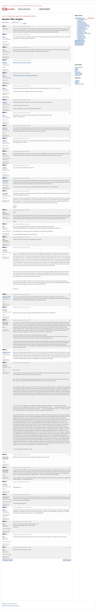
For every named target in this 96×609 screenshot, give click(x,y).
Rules (76, 70)
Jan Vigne (4, 249)
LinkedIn (77, 82)
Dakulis (4, 88)
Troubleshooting (78, 73)
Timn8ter (4, 102)
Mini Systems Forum (82, 32)
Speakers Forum (81, 36)
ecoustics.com (9, 603)
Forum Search (45, 9)
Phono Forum (80, 34)
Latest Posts (5, 5)
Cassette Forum (81, 21)
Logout (76, 68)
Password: (18, 23)
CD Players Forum (81, 22)
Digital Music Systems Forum (84, 33)
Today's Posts (91, 18)
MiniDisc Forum (81, 30)
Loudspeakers (15, 5)
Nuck (3, 226)
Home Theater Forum (80, 41)
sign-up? (7, 22)
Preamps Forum (81, 35)
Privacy (17, 605)
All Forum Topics (79, 44)
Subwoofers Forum (81, 37)
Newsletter (13, 605)
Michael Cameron (6, 296)
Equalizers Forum (81, 27)
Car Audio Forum (79, 42)
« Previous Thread (7, 560)
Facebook (77, 80)
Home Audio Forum (79, 18)
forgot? (17, 22)
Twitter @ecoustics (79, 83)
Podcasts (39, 5)
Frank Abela (5, 193)
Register (77, 69)
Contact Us (8, 605)
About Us (4, 605)
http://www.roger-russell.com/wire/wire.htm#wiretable (25, 75)
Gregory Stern (5, 180)
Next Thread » (67, 560)
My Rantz (4, 62)
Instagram (77, 81)
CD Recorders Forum (82, 23)
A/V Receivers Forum (82, 19)
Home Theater (22, 5)
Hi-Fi (10, 5)
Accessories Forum (79, 43)
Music (35, 5)
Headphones (30, 5)
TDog (3, 36)
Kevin (3, 212)
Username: (7, 23)
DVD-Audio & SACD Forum (83, 26)
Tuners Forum (80, 39)
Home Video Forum (79, 40)
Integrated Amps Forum (82, 28)
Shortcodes (77, 71)
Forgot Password (79, 67)
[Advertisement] (36, 582)
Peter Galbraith (5, 497)
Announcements (78, 74)
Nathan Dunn (5, 322)
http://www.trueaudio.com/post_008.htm (22, 62)
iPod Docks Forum (81, 29)
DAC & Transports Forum (83, 25)
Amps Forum (80, 20)
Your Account (78, 75)
